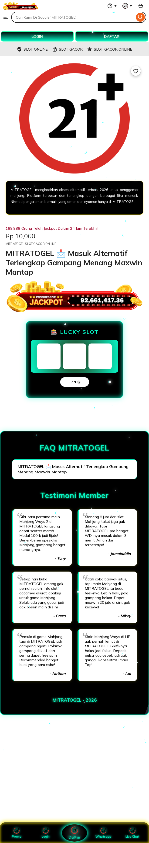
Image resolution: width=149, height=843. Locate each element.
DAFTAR (111, 36)
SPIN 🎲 (74, 382)
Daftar (74, 832)
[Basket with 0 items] (140, 5)
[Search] (140, 17)
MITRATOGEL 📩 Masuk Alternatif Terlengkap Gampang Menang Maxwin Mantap (73, 469)
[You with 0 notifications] (127, 5)
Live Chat (132, 833)
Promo (16, 833)
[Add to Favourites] (136, 71)
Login (46, 833)
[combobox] (73, 17)
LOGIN (37, 36)
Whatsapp (103, 833)
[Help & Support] (112, 5)
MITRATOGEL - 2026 (74, 700)
